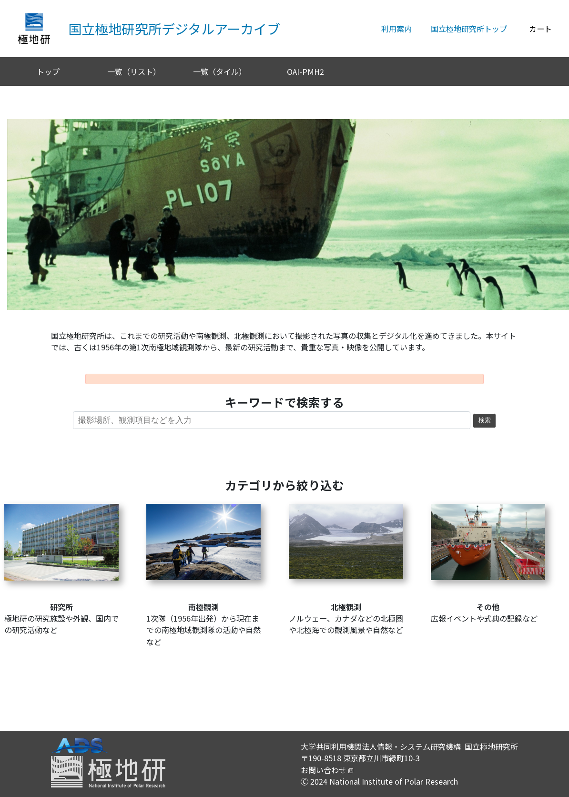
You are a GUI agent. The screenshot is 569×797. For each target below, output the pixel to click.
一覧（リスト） (134, 71)
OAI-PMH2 (305, 71)
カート (540, 28)
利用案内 (396, 28)
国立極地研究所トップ (469, 28)
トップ (48, 71)
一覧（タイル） (219, 71)
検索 (484, 420)
